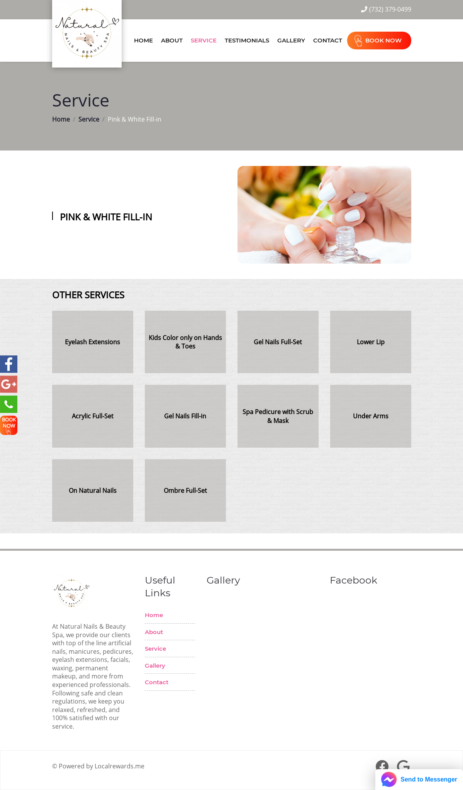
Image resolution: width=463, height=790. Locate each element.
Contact (327, 40)
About (172, 40)
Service (204, 40)
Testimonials (247, 40)
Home (143, 40)
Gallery (291, 40)
